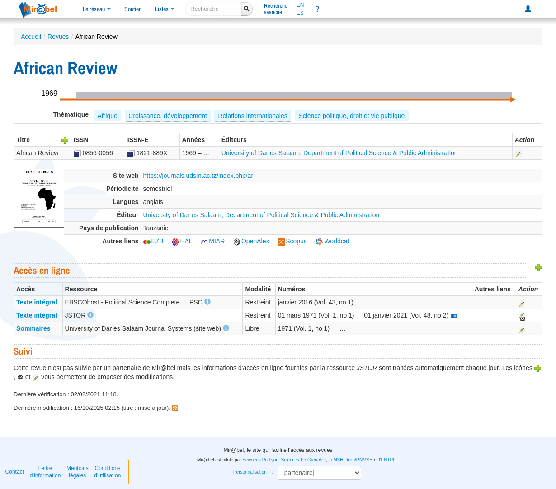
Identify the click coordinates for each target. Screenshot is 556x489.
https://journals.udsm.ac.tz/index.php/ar (198, 175)
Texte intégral (36, 302)
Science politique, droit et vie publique (351, 115)
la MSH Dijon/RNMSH (351, 459)
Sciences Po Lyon (260, 459)
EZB (153, 241)
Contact (14, 472)
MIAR (213, 241)
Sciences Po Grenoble (303, 459)
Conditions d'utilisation (107, 472)
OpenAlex (251, 241)
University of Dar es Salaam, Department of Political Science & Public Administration (339, 153)
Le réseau (97, 9)
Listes (164, 9)
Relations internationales (252, 115)
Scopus (292, 241)
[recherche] (213, 8)
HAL (182, 241)
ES (300, 13)
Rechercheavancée (275, 9)
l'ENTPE (387, 459)
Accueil (31, 36)
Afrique (107, 115)
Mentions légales (77, 472)
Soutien (132, 9)
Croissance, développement (167, 115)
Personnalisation (250, 472)
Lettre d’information (45, 472)
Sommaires (33, 328)
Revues (58, 36)
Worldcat (332, 241)
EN (300, 5)
